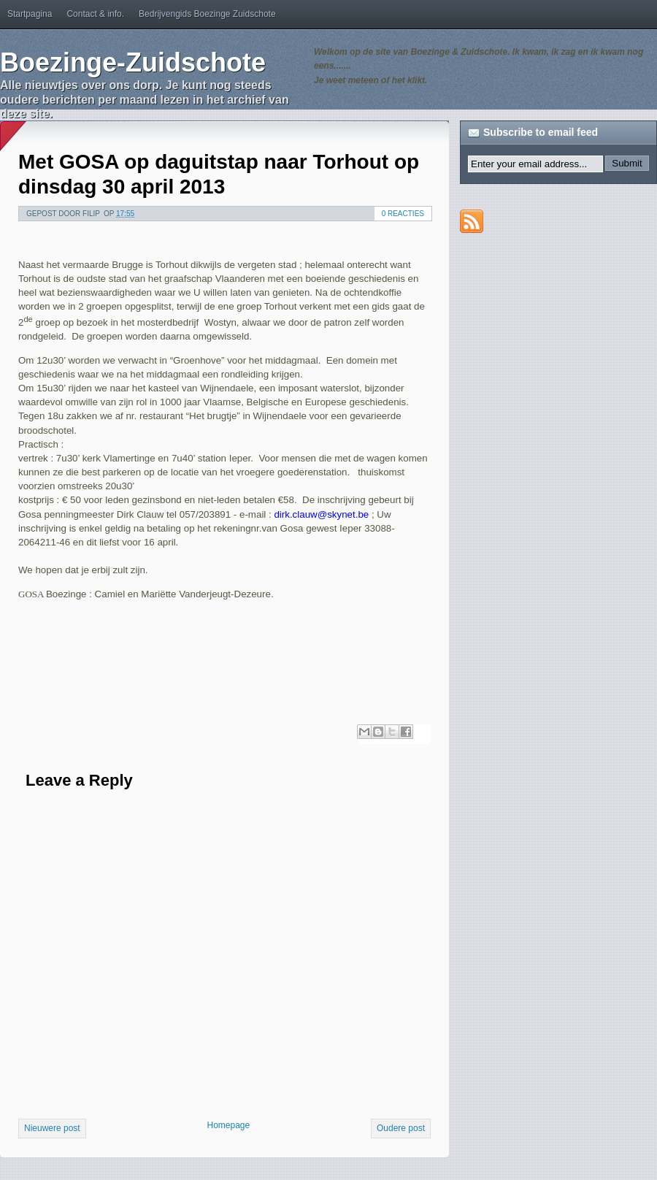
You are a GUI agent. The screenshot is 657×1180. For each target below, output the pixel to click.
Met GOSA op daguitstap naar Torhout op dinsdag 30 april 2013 (218, 174)
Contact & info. (95, 14)
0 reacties (403, 214)
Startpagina (29, 14)
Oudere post (401, 1128)
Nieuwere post (52, 1128)
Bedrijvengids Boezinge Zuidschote (207, 14)
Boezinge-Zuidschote (133, 62)
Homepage (228, 1125)
